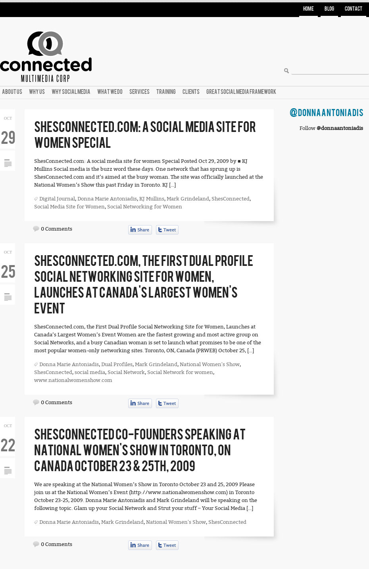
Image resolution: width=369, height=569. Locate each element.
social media (90, 372)
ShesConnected (230, 199)
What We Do (110, 92)
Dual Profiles (117, 364)
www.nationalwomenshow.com (73, 380)
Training (166, 92)
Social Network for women (180, 372)
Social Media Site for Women (69, 207)
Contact (353, 9)
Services (139, 92)
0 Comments (56, 229)
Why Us (37, 92)
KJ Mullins (151, 199)
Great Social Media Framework (241, 92)
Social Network (126, 372)
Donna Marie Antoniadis (107, 199)
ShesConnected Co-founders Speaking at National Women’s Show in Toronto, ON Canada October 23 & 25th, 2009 (140, 451)
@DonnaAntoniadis (327, 113)
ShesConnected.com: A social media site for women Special (145, 135)
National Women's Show (210, 364)
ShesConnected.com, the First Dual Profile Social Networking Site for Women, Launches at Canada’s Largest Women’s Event (143, 285)
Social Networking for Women (144, 207)
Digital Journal (57, 199)
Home (308, 9)
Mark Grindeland (188, 199)
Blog (329, 9)
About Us (12, 92)
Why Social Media (71, 92)
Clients (191, 92)
